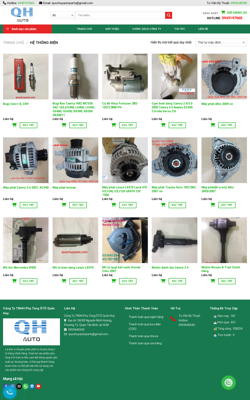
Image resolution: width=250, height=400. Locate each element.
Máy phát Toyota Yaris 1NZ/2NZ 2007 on (174, 189)
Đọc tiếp (28, 125)
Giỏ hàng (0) (236, 12)
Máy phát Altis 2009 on (217, 104)
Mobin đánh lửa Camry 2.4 (170, 267)
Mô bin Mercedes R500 (19, 267)
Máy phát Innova (64, 187)
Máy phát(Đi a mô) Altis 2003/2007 (217, 189)
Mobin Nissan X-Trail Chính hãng (220, 269)
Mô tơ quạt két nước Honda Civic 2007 (121, 269)
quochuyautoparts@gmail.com (72, 3)
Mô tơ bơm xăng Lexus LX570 (73, 267)
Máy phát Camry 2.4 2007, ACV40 (26, 187)
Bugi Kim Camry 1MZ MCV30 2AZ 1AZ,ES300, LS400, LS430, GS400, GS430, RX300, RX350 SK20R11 (74, 109)
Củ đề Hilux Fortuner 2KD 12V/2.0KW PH (119, 105)
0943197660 (26, 3)
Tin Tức (179, 28)
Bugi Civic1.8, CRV (16, 104)
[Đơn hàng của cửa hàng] (221, 43)
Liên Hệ (203, 28)
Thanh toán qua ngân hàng (146, 317)
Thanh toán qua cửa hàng (145, 343)
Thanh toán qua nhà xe (143, 336)
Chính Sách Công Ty (146, 28)
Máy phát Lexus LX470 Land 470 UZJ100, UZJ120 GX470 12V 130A (124, 191)
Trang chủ (13, 42)
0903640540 (239, 3)
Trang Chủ (84, 28)
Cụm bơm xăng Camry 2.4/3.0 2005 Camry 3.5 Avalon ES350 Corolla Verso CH (172, 107)
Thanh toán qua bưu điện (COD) (145, 326)
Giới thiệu (112, 28)
